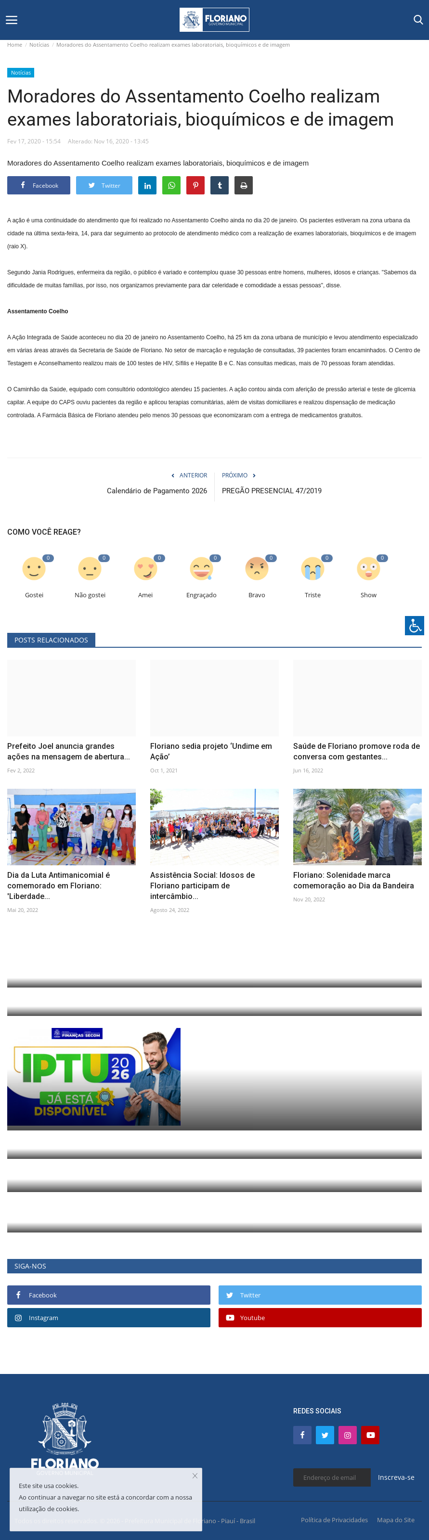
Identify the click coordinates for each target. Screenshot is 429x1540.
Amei (145, 595)
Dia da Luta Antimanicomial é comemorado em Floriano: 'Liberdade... (58, 886)
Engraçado (201, 595)
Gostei (34, 595)
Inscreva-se (396, 1477)
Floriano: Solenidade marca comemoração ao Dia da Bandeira (353, 880)
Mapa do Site (396, 1519)
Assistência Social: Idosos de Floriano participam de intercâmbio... (202, 886)
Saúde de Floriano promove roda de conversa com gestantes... (356, 751)
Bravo (256, 595)
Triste (313, 595)
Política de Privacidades (334, 1519)
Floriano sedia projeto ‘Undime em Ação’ (211, 751)
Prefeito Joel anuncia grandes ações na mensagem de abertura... (68, 751)
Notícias (39, 44)
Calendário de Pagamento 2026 (157, 491)
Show (369, 595)
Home (14, 44)
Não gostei (90, 595)
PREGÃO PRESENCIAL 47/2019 (272, 491)
